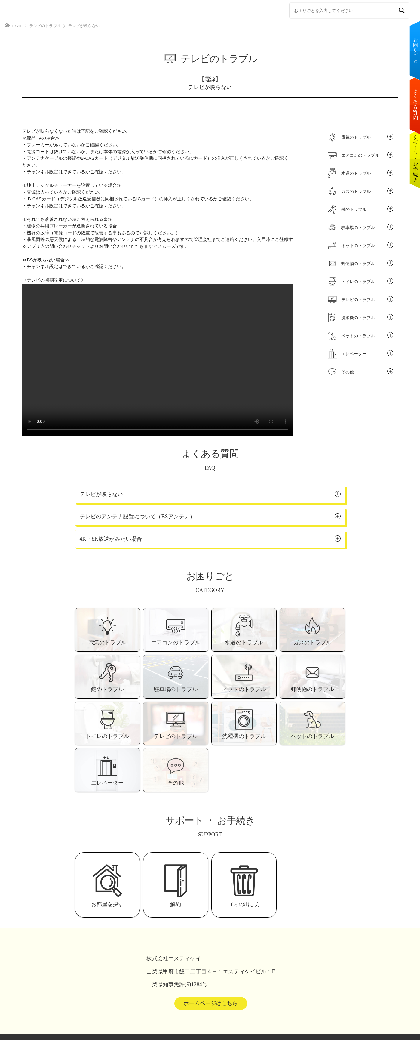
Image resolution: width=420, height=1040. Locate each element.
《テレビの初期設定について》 (53, 279)
